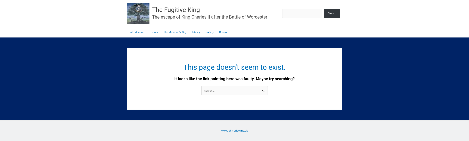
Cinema (223, 32)
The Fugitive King (176, 10)
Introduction (137, 32)
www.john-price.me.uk (234, 130)
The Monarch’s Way (175, 32)
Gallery (210, 32)
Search (332, 13)
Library (196, 32)
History (153, 32)
